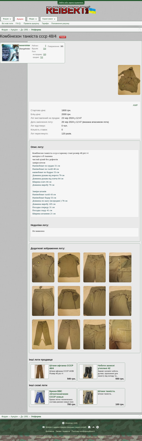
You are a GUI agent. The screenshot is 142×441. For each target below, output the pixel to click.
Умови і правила (63, 431)
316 (44, 49)
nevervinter (24, 45)
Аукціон (20, 19)
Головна (89, 427)
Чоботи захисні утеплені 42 (106, 367)
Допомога (50, 431)
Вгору (93, 427)
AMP (135, 105)
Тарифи (45, 23)
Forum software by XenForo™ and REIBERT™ (70, 437)
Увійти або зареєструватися (71, 3)
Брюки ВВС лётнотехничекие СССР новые (58, 394)
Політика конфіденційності (83, 431)
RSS (97, 427)
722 (41, 57)
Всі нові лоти (7, 23)
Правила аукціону (31, 23)
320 (44, 54)
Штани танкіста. (106, 391)
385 (61, 46)
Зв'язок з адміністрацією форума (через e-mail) (66, 427)
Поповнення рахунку (60, 23)
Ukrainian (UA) (71, 423)
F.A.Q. (18, 23)
